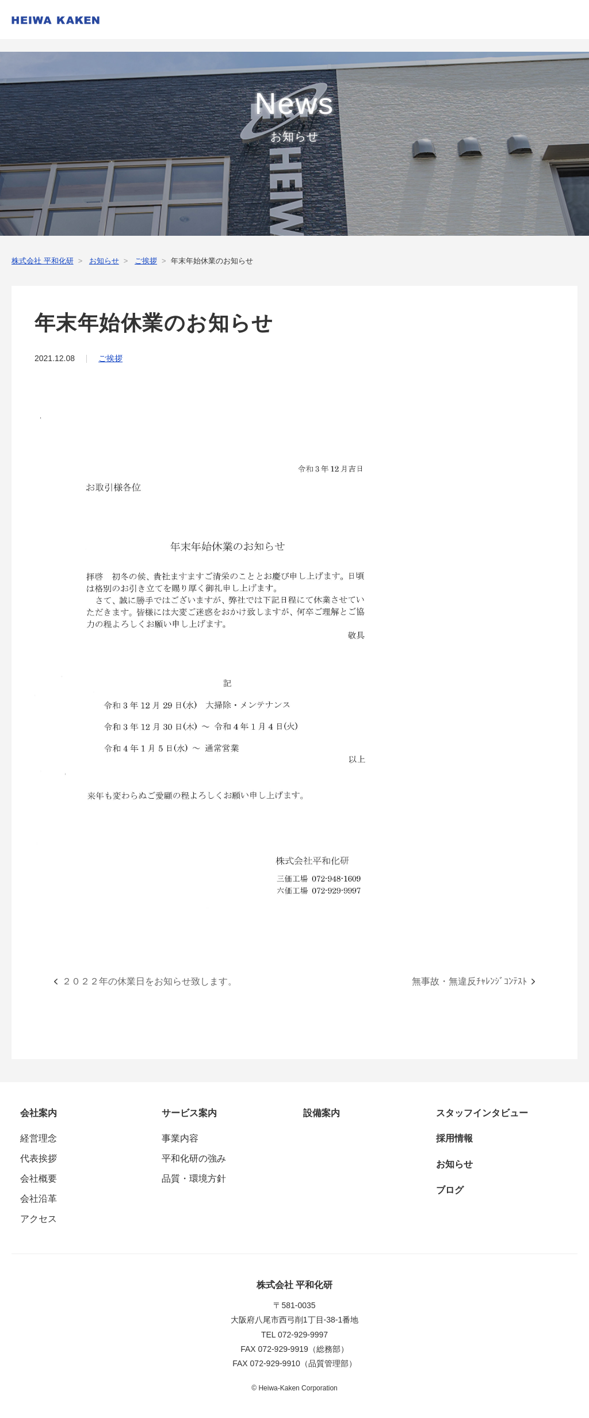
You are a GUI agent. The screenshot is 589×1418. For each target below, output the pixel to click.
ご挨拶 (110, 358)
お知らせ (454, 1164)
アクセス (38, 1219)
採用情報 (454, 1138)
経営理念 (38, 1138)
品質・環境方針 (194, 1178)
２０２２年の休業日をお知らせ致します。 (149, 981)
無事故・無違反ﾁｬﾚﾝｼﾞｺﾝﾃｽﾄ (469, 981)
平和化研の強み (194, 1158)
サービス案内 (189, 1113)
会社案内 (38, 1113)
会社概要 (38, 1178)
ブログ (450, 1190)
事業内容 (180, 1138)
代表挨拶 (38, 1158)
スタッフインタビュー (482, 1113)
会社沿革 (38, 1199)
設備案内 (321, 1113)
